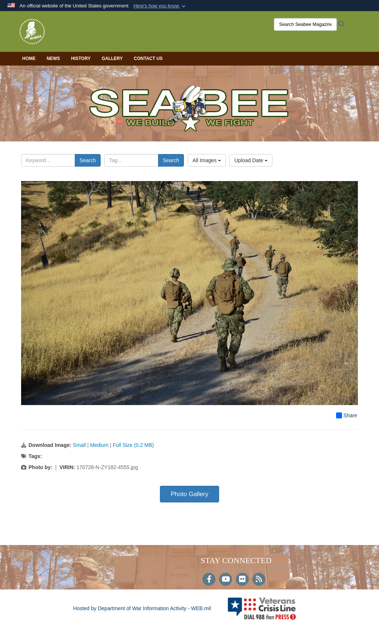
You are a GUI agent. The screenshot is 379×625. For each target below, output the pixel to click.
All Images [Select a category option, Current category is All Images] (206, 160)
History (81, 58)
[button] (160, 6)
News (53, 58)
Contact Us (148, 58)
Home (29, 58)
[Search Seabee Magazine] (305, 24)
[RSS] (258, 580)
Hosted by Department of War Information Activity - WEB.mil (142, 608)
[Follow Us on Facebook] (208, 580)
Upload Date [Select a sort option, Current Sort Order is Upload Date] (251, 160)
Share (346, 415)
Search (88, 160)
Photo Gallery (189, 494)
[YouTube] (225, 580)
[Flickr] (242, 580)
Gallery (112, 58)
